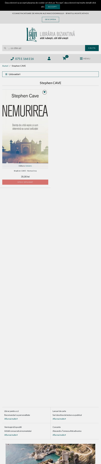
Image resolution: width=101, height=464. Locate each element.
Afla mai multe (11, 419)
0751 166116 (22, 58)
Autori (5, 65)
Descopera (50, 19)
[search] (43, 48)
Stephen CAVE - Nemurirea (25, 171)
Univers (28, 166)
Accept (52, 7)
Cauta (92, 48)
